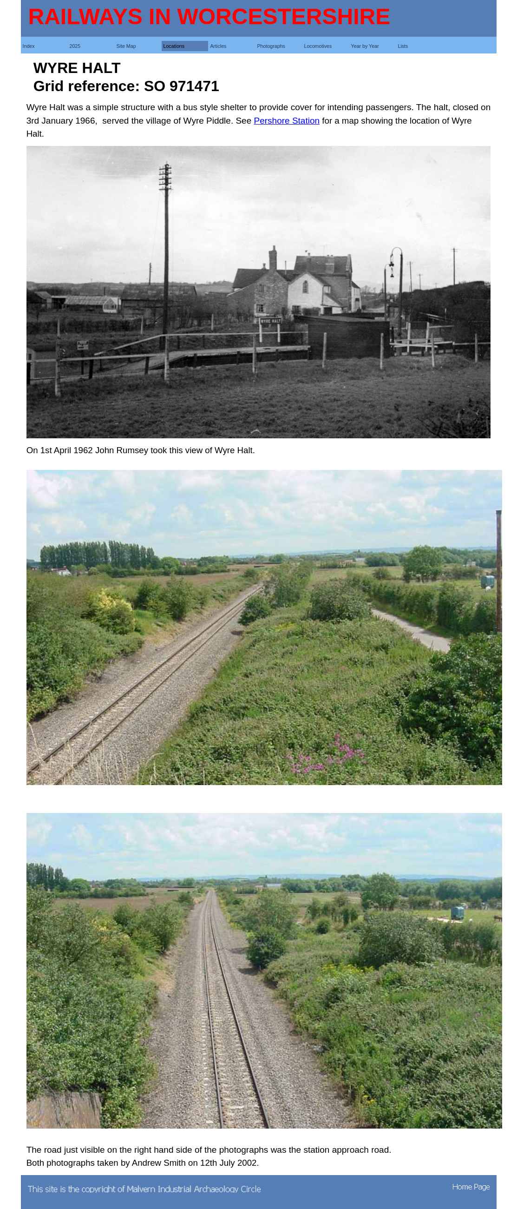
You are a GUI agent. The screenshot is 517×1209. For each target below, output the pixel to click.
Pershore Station (287, 121)
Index (29, 46)
